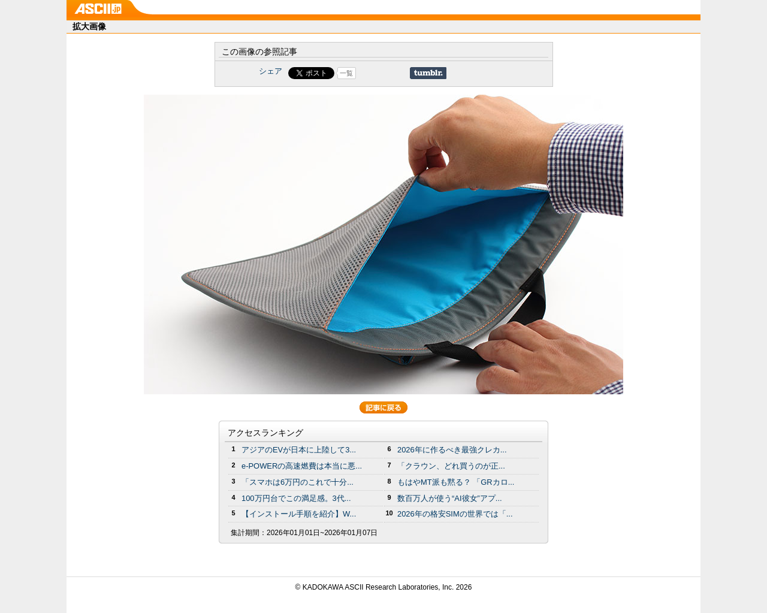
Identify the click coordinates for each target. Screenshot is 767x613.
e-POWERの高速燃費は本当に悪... (301, 465)
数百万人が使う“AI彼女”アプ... (449, 498)
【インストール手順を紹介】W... (298, 513)
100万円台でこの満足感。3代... (296, 498)
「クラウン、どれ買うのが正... (451, 465)
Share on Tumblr (428, 73)
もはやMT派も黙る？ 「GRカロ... (455, 482)
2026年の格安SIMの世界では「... (455, 513)
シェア (270, 71)
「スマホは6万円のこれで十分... (297, 482)
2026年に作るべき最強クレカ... (452, 449)
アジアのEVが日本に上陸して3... (298, 449)
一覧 (346, 73)
